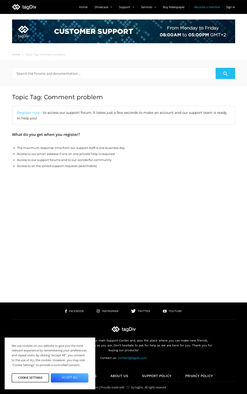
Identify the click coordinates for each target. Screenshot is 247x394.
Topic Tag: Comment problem (57, 97)
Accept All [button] (69, 377)
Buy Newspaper (174, 7)
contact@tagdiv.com (132, 358)
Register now (28, 112)
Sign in (230, 7)
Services (148, 7)
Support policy (156, 376)
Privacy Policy (199, 376)
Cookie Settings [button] (30, 377)
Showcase (103, 7)
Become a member (207, 7)
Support (126, 7)
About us (119, 376)
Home (83, 7)
